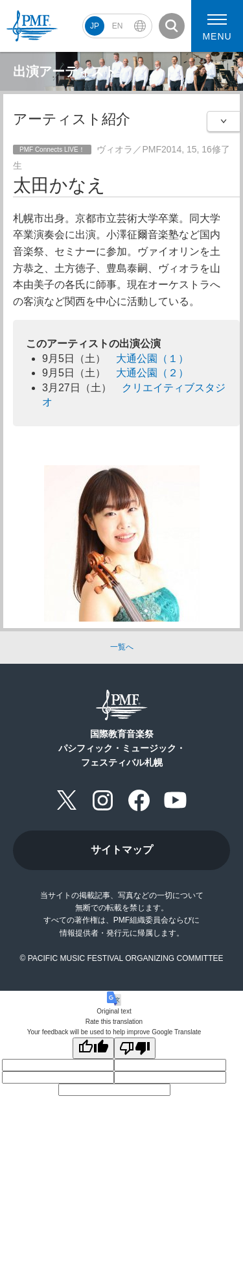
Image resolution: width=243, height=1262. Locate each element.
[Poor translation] (135, 1048)
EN (117, 25)
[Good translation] (93, 1048)
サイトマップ (122, 849)
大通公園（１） (152, 358)
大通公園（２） (152, 372)
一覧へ (121, 646)
